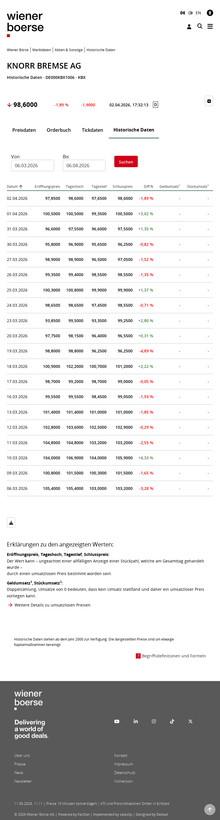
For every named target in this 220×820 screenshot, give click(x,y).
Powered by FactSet (73, 814)
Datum (12, 186)
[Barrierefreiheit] (210, 12)
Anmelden (189, 26)
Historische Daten (133, 130)
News (18, 772)
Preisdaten (24, 130)
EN (198, 12)
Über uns (22, 755)
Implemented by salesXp (112, 814)
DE (182, 12)
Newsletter (23, 781)
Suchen (126, 162)
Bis (66, 156)
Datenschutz (124, 772)
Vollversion (123, 781)
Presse (19, 764)
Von (15, 156)
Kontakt (120, 755)
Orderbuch (59, 130)
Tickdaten (92, 130)
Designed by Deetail (152, 814)
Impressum (123, 764)
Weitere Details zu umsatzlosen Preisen (53, 605)
